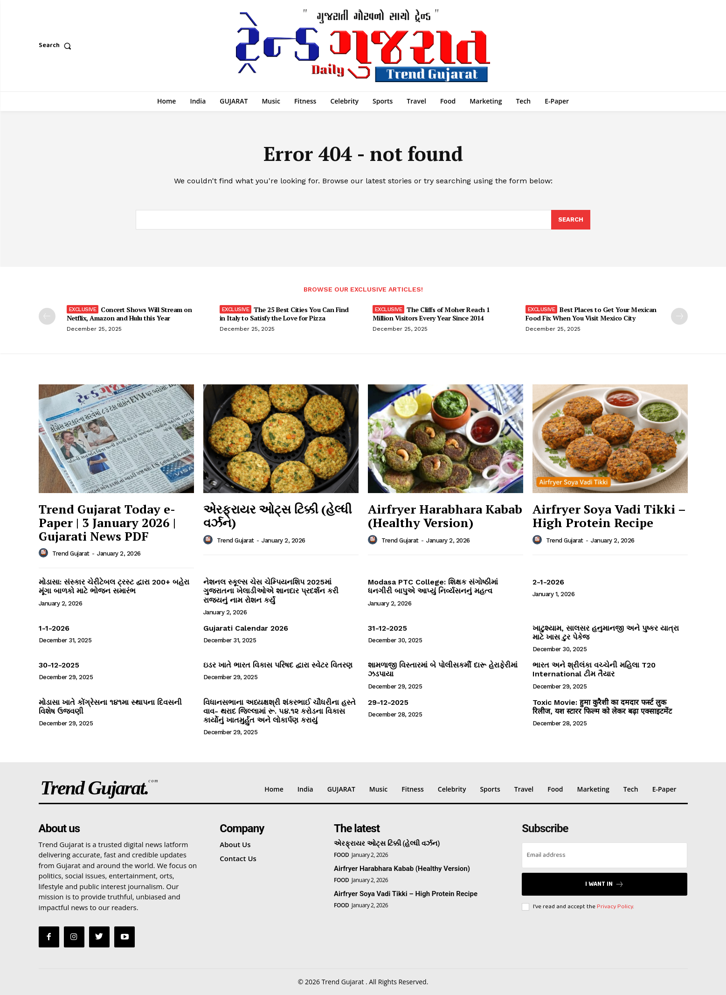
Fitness (412, 789)
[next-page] (679, 316)
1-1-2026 (54, 628)
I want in (604, 884)
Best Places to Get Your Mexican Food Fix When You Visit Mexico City (591, 313)
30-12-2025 (59, 665)
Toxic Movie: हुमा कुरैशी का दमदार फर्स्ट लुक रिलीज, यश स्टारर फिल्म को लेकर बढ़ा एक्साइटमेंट (602, 707)
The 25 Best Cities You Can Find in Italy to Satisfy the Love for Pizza (284, 313)
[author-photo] (45, 553)
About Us (235, 844)
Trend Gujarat (71, 553)
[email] (604, 855)
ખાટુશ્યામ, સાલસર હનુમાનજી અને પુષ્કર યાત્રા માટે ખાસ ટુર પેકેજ (605, 632)
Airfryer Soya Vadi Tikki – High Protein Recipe (609, 515)
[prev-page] (47, 316)
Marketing (593, 789)
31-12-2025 (387, 628)
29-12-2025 (388, 702)
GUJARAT (341, 789)
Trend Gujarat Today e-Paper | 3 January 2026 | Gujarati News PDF (107, 522)
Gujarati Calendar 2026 (245, 628)
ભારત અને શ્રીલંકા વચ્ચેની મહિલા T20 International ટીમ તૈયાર (594, 669)
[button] (57, 46)
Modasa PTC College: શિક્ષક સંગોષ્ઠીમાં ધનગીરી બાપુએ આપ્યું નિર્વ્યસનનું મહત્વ (433, 586)
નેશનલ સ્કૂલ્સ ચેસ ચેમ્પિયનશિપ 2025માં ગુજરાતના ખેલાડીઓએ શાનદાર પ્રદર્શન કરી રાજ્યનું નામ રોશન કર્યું (271, 591)
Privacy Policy (615, 907)
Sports (490, 789)
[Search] (570, 220)
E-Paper (664, 789)
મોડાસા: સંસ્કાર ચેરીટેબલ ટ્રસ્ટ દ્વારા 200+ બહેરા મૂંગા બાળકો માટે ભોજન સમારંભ (114, 586)
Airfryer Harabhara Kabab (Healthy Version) (445, 515)
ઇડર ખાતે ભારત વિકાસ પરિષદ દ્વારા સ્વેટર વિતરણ (278, 665)
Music (378, 789)
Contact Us (238, 858)
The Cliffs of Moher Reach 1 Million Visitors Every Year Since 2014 (431, 313)
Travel (524, 789)
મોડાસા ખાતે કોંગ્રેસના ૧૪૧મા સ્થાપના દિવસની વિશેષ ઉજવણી (110, 707)
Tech (630, 789)
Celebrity (452, 789)
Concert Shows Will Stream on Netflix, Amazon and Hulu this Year (129, 313)
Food (555, 789)
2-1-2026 (548, 582)
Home (273, 789)
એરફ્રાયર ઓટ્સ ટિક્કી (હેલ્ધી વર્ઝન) (277, 515)
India (305, 789)
